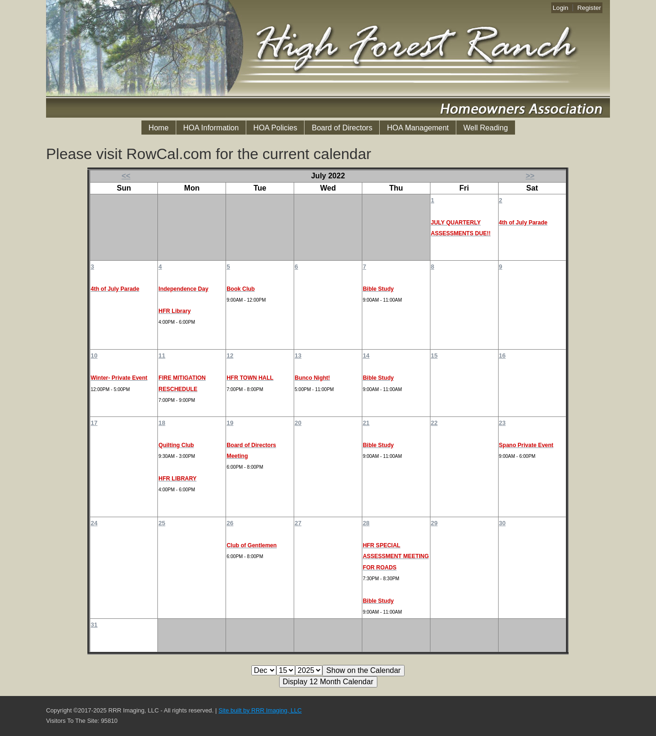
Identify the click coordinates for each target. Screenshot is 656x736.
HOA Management (418, 128)
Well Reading (485, 128)
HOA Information (211, 128)
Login (560, 7)
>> (530, 176)
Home (158, 128)
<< (126, 176)
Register (589, 7)
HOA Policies (275, 128)
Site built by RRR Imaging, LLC (260, 710)
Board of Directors (342, 128)
